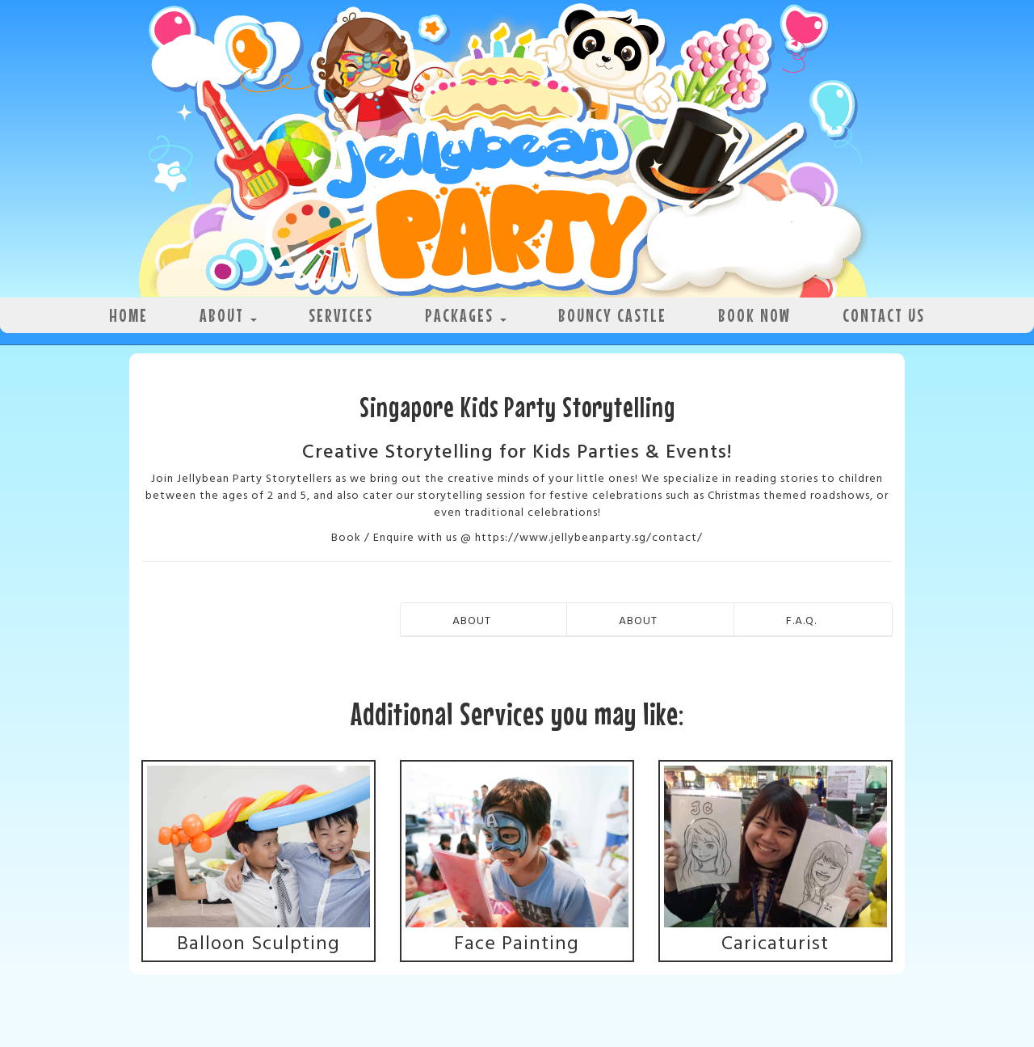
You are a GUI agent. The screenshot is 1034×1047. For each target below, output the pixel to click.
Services (341, 315)
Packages (465, 315)
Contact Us (884, 315)
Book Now (754, 315)
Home (128, 315)
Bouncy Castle (612, 315)
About (228, 315)
